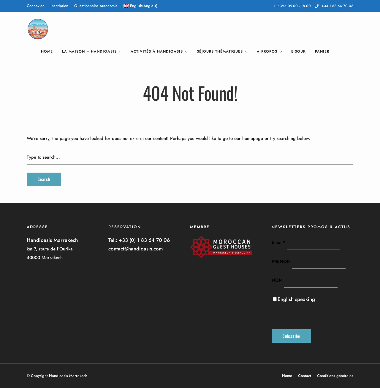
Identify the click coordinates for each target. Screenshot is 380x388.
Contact (304, 375)
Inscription (59, 6)
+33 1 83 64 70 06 (334, 6)
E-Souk (298, 51)
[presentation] (317, 315)
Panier (322, 51)
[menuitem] (140, 6)
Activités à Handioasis (157, 51)
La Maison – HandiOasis (89, 51)
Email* (278, 242)
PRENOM (281, 261)
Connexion (36, 6)
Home (47, 51)
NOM (277, 280)
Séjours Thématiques (220, 51)
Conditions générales (335, 375)
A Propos (267, 51)
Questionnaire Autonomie (96, 6)
